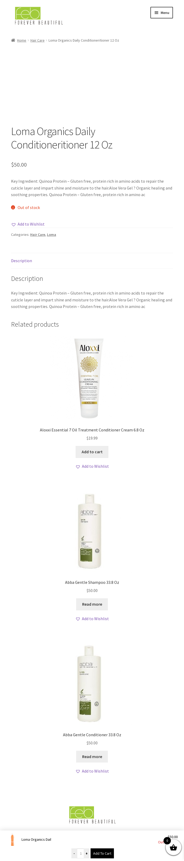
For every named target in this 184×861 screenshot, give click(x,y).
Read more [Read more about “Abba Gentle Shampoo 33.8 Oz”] (92, 604)
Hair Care (37, 40)
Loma (51, 234)
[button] (28, 224)
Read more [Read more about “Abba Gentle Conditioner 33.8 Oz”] (92, 756)
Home (21, 40)
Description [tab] (21, 260)
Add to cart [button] (92, 451)
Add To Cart (102, 853)
